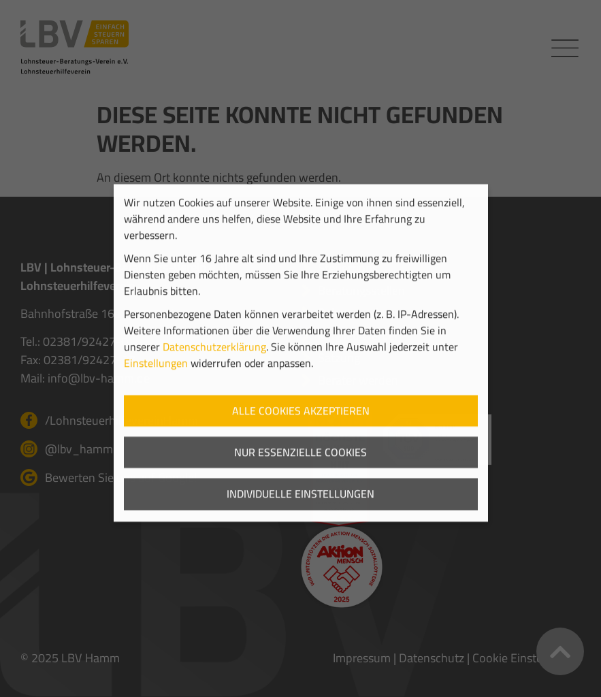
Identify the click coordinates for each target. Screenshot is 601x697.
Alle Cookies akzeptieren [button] (301, 423)
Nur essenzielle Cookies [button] (300, 465)
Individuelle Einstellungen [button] (300, 507)
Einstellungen (156, 376)
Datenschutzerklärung (214, 359)
